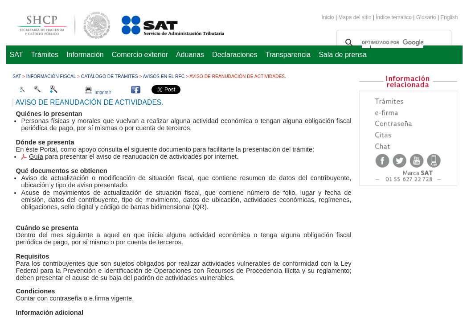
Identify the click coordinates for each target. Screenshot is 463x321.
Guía (36, 156)
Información (85, 54)
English (449, 17)
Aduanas (190, 54)
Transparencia (288, 54)
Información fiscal (51, 76)
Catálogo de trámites (109, 76)
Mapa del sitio (355, 17)
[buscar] (392, 42)
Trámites (44, 54)
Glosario (426, 17)
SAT (16, 54)
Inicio (328, 17)
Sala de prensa (343, 54)
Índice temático (394, 17)
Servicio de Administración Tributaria (163, 24)
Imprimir (98, 92)
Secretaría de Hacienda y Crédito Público (57, 24)
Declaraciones (234, 54)
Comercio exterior (140, 54)
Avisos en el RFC (163, 76)
